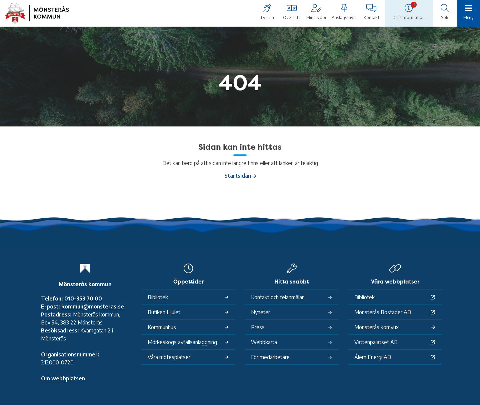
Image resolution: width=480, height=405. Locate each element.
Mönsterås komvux (376, 327)
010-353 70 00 (83, 298)
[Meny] (468, 12)
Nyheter (260, 312)
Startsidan (237, 175)
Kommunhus (162, 327)
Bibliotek (158, 297)
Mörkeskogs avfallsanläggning (182, 342)
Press (258, 327)
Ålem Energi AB (372, 357)
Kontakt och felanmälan (278, 297)
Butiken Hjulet (164, 312)
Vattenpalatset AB (376, 342)
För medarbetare (270, 357)
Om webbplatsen (63, 378)
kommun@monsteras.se (92, 306)
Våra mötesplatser (169, 357)
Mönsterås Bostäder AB (382, 312)
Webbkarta (264, 342)
